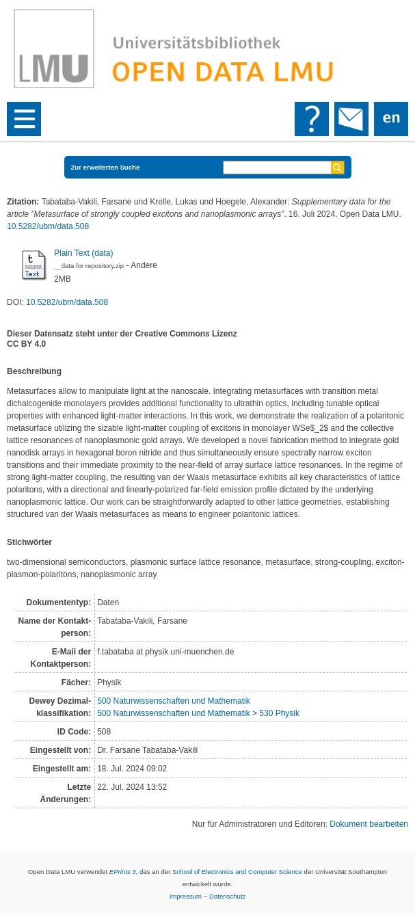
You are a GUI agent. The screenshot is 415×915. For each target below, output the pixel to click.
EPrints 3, (123, 871)
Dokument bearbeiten (369, 824)
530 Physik (279, 713)
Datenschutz (227, 896)
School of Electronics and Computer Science (237, 871)
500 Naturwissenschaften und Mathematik (173, 701)
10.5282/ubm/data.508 (48, 226)
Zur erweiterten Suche (105, 167)
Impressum (186, 896)
